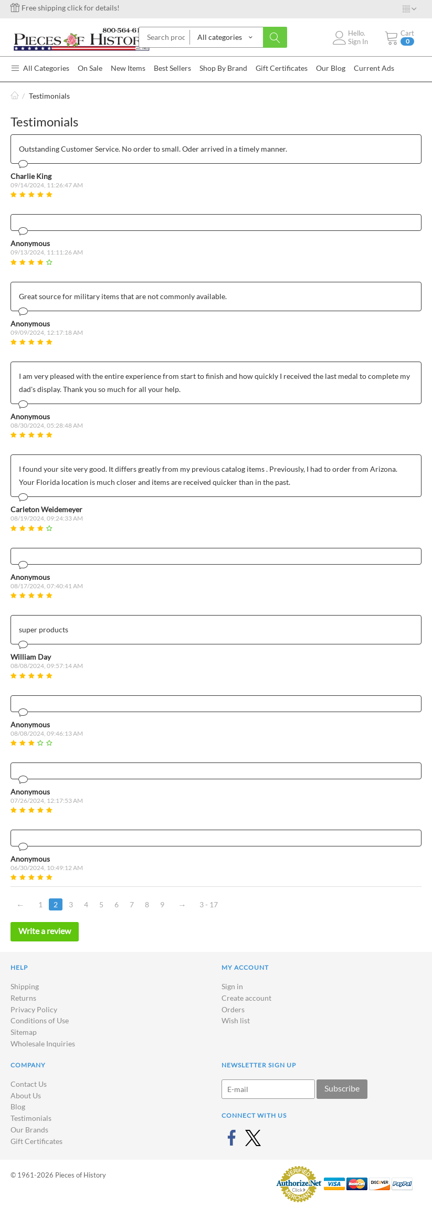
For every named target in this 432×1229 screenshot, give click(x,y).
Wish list (236, 1020)
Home (14, 95)
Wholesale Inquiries (42, 1043)
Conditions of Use (39, 1020)
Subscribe (342, 1088)
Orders (233, 1009)
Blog (17, 1106)
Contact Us (28, 1083)
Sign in (232, 986)
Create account (246, 997)
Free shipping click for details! (65, 7)
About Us (25, 1095)
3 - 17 (208, 904)
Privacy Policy (33, 1009)
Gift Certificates (36, 1141)
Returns (23, 997)
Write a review (44, 931)
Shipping (24, 986)
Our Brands (29, 1129)
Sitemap (23, 1031)
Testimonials (30, 1118)
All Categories (39, 67)
